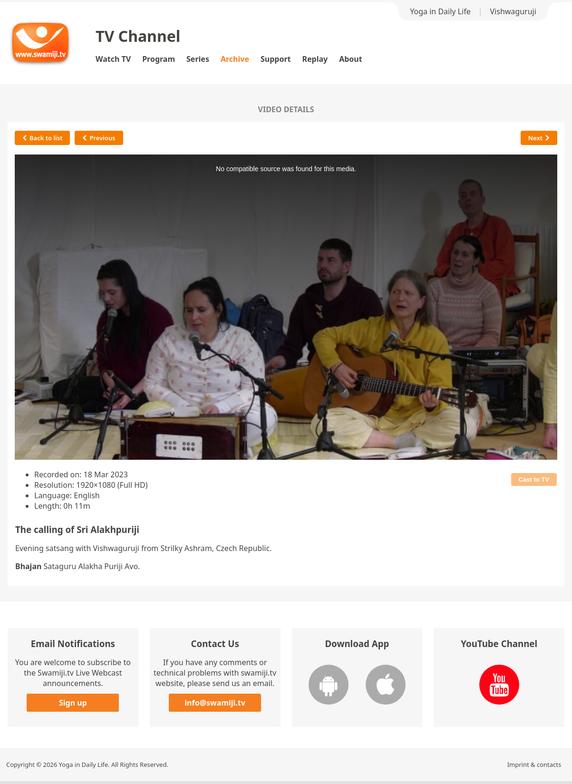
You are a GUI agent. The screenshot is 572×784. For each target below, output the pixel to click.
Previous (98, 138)
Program (158, 59)
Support (276, 59)
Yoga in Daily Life (440, 11)
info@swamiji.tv (214, 702)
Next (539, 138)
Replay (315, 59)
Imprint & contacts (534, 764)
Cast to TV (534, 479)
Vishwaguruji (513, 11)
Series (197, 59)
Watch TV (113, 59)
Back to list (42, 138)
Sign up (73, 702)
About (350, 59)
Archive (235, 59)
